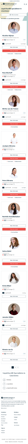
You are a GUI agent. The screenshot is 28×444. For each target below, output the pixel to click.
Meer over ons (3, 408)
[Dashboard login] (26, 4)
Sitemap (6, 441)
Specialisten (3, 418)
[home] (9, 4)
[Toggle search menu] (24, 4)
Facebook (3, 432)
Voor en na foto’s (4, 422)
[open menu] (1, 4)
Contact (15, 419)
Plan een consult (14, 50)
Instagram (3, 430)
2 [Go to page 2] (15, 367)
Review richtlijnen (17, 414)
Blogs (2, 424)
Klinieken (3, 416)
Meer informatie (14, 47)
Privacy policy (20, 441)
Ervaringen (3, 420)
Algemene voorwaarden (13, 441)
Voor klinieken (16, 425)
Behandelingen (4, 414)
